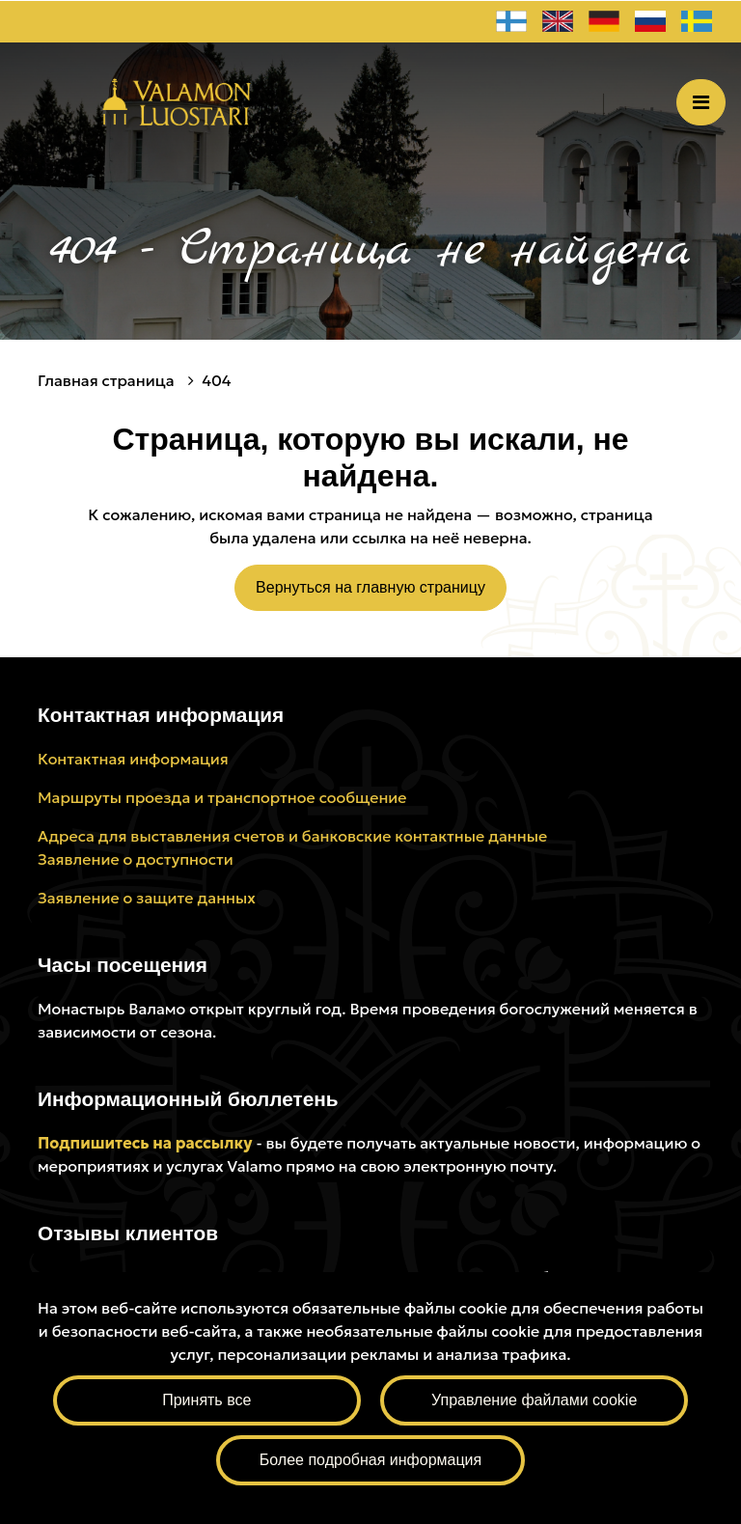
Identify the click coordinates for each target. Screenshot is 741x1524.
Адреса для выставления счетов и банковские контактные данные (292, 835)
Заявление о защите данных (147, 897)
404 (216, 380)
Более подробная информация (370, 1460)
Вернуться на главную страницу (370, 587)
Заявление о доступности (135, 859)
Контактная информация (133, 758)
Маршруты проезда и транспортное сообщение (222, 797)
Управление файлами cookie (534, 1400)
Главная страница (108, 380)
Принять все (206, 1400)
